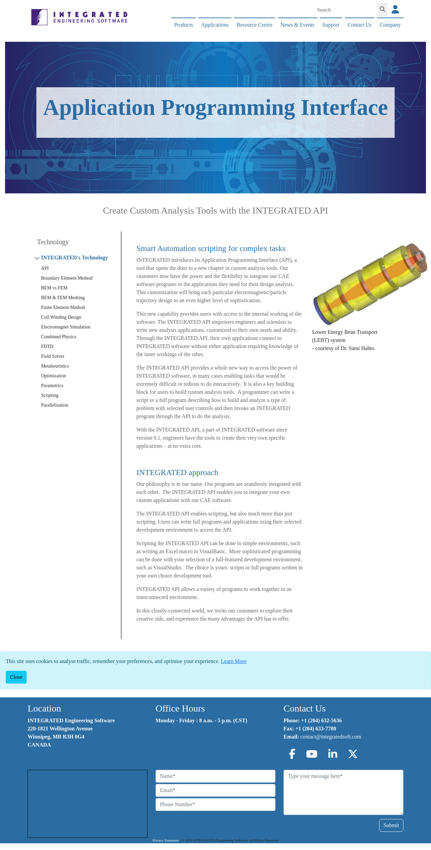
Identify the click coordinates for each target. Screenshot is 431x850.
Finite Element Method (63, 307)
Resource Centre (254, 25)
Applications (215, 25)
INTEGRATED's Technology (74, 257)
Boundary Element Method (66, 278)
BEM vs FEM (54, 287)
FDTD (47, 346)
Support (331, 25)
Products (183, 25)
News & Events (297, 25)
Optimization (53, 375)
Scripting (49, 395)
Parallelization (54, 405)
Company (390, 25)
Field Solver (52, 356)
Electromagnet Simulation (66, 326)
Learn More (233, 661)
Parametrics (52, 385)
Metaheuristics (55, 366)
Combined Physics (58, 336)
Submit (391, 825)
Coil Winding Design (61, 317)
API (45, 268)
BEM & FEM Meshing (63, 297)
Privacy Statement (166, 840)
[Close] (16, 677)
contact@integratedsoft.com (330, 736)
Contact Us (359, 25)
